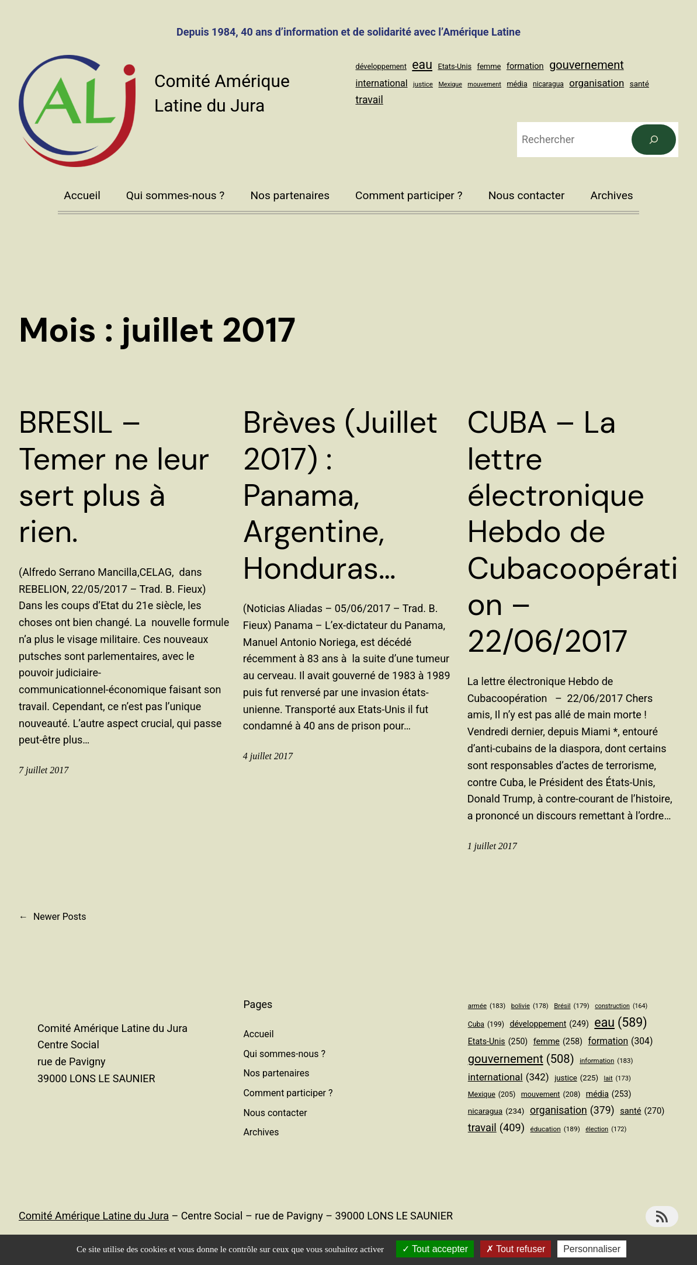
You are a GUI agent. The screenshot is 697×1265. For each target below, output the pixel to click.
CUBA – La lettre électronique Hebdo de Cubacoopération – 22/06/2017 (572, 531)
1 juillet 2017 (492, 846)
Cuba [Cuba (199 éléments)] (486, 1025)
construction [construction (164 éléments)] (621, 1006)
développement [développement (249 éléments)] (381, 66)
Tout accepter (435, 1249)
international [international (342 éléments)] (382, 83)
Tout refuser (516, 1249)
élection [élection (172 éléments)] (605, 1129)
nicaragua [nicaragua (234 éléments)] (548, 84)
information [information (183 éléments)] (606, 1060)
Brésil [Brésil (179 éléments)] (571, 1005)
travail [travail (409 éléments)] (369, 100)
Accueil (82, 195)
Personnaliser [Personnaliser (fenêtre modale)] (591, 1249)
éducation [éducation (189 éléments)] (555, 1129)
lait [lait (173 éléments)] (617, 1078)
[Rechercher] (654, 139)
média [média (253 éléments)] (517, 83)
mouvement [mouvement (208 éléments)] (484, 84)
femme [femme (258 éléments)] (489, 66)
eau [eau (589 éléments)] (422, 64)
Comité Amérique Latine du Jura (94, 1216)
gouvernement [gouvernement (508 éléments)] (586, 65)
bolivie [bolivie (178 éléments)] (530, 1006)
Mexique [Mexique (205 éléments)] (450, 84)
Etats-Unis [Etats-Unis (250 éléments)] (454, 66)
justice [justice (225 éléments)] (423, 84)
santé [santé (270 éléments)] (639, 83)
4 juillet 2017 (268, 756)
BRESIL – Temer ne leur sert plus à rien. (114, 477)
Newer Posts (52, 917)
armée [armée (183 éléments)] (486, 1005)
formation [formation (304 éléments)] (525, 66)
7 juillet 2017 (43, 770)
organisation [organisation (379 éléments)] (596, 83)
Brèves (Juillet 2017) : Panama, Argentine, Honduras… (340, 495)
